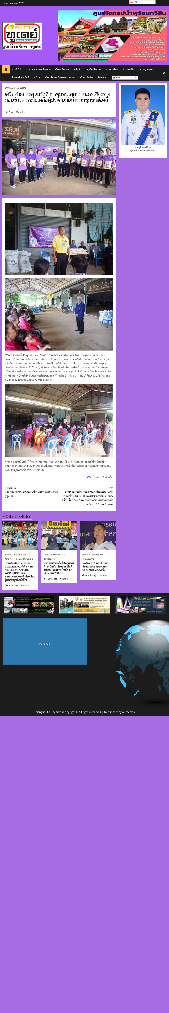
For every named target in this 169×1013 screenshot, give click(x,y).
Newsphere (111, 712)
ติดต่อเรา (102, 77)
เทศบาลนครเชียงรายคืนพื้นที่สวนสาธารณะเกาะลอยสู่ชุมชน (32, 492)
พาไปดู (37, 77)
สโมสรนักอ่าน (86, 77)
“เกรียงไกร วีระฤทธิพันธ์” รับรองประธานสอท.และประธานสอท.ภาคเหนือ (95, 566)
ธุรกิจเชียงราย (94, 69)
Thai (117, 77)
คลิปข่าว (78, 69)
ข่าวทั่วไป (16, 69)
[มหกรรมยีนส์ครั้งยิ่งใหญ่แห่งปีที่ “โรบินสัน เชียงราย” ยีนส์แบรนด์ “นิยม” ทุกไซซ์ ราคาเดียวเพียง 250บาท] (59, 535)
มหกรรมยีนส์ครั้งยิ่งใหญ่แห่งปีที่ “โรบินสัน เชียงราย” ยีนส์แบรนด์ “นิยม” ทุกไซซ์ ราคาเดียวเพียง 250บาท (59, 568)
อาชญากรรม (146, 69)
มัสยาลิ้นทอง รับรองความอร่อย (60, 77)
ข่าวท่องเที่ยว (128, 69)
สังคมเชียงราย (62, 69)
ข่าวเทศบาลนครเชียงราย (38, 69)
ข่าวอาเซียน (112, 69)
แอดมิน (21, 112)
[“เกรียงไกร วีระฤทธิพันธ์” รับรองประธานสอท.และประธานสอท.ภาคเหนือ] (98, 535)
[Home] (6, 69)
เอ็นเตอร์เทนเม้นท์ (20, 77)
